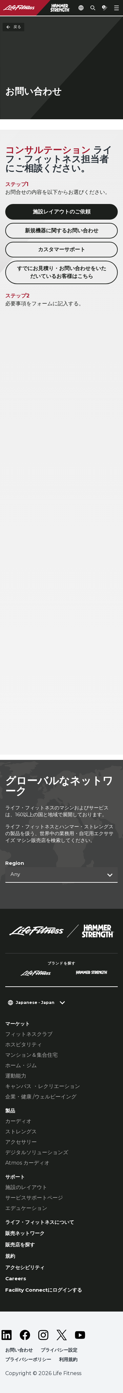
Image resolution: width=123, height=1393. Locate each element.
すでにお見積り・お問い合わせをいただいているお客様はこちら (61, 272)
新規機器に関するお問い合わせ (61, 230)
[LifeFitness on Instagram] (43, 1335)
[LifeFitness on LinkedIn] (6, 1335)
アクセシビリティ (25, 1267)
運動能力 (15, 1076)
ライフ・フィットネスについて (39, 1222)
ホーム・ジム (21, 1065)
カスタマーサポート (61, 249)
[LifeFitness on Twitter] (61, 1335)
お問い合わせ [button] (19, 1350)
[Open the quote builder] (104, 8)
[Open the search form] (93, 8)
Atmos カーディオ (27, 1163)
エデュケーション (26, 1208)
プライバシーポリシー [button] (28, 1359)
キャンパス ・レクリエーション (42, 1086)
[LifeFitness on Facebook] (25, 1335)
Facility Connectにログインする (43, 1290)
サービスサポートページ (34, 1198)
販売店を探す (20, 1244)
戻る (13, 27)
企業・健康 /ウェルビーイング (40, 1097)
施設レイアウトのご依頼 (62, 212)
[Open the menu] (116, 8)
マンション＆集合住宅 (31, 1055)
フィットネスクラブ (28, 1034)
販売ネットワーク (25, 1233)
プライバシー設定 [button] (59, 1350)
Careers (15, 1278)
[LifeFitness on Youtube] (80, 1335)
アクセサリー (21, 1142)
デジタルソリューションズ (36, 1152)
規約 (10, 1256)
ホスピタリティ (23, 1044)
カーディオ (18, 1121)
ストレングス (21, 1131)
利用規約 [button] (68, 1359)
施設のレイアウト (26, 1187)
